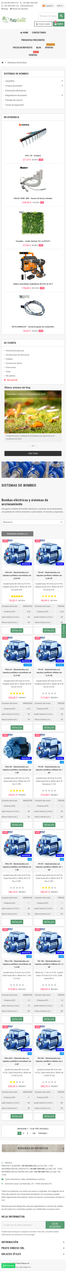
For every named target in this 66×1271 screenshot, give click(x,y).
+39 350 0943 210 (10, 3)
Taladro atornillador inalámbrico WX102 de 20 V (33, 284)
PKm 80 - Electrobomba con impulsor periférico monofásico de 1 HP (17, 770)
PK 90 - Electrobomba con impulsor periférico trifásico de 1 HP (49, 867)
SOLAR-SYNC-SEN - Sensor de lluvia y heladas (33, 198)
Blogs (4, 9)
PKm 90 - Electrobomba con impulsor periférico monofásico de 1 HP (17, 867)
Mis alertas (10, 376)
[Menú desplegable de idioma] (48, 6)
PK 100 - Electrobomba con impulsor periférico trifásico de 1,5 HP (49, 964)
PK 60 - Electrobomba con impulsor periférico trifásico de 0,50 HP (49, 575)
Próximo (43, 1133)
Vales (8, 371)
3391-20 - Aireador (33, 156)
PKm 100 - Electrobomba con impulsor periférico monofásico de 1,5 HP (17, 964)
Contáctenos (27, 6)
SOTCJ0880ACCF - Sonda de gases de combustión (33, 327)
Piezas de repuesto (19, 9)
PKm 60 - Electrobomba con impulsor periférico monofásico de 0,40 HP (17, 575)
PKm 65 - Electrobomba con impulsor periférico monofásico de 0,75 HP (17, 672)
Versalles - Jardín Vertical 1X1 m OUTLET (33, 241)
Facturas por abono (14, 363)
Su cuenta (10, 342)
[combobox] (51, 16)
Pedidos (9, 359)
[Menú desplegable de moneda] (60, 6)
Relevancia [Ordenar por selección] (7, 522)
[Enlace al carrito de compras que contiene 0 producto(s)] (59, 23)
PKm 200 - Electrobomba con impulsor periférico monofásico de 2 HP (17, 1061)
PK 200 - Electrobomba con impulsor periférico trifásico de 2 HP (49, 1061)
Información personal (15, 351)
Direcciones (11, 367)
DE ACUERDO (55, 1225)
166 (33, 1133)
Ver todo (33, 453)
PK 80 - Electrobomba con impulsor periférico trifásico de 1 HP (49, 770)
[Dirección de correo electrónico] (23, 1225)
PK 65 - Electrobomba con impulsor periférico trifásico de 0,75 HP (49, 672)
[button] (33, 445)
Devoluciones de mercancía (17, 355)
